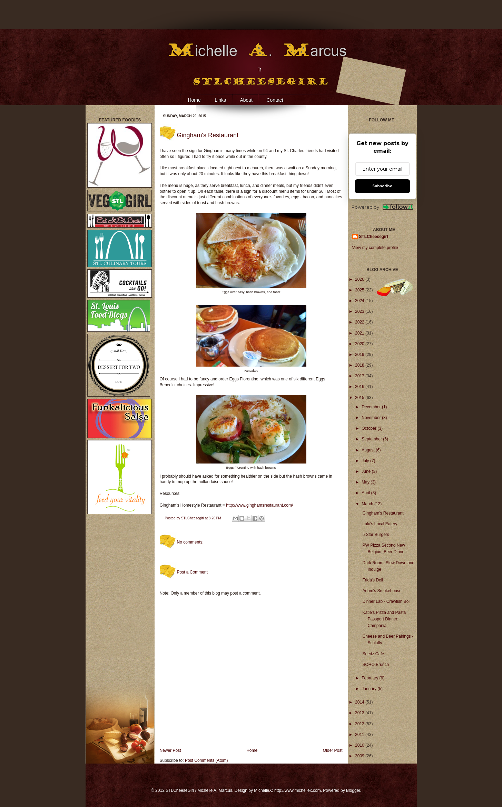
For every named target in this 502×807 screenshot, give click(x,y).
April (366, 492)
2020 (360, 343)
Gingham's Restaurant (382, 513)
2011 (360, 734)
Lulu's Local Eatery (379, 523)
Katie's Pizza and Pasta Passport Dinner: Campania (384, 619)
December (372, 407)
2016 (360, 386)
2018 (360, 365)
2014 (360, 702)
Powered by (382, 207)
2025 (360, 290)
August (369, 450)
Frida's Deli (372, 580)
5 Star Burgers (375, 534)
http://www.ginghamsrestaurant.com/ (259, 505)
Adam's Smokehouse (381, 590)
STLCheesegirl (193, 518)
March (368, 503)
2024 (360, 300)
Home (194, 100)
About (246, 100)
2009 (360, 756)
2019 (360, 354)
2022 (360, 322)
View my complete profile (375, 247)
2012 (360, 723)
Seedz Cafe (373, 653)
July (366, 460)
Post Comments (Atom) (206, 760)
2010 (360, 745)
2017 (360, 375)
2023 (360, 311)
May (366, 482)
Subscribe (382, 186)
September (372, 439)
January (369, 688)
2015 (360, 397)
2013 (360, 712)
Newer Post (170, 750)
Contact (274, 100)
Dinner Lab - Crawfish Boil (386, 601)
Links (220, 100)
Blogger (353, 790)
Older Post (333, 750)
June (367, 471)
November (372, 417)
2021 (360, 333)
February (370, 678)
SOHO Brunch (375, 664)
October (369, 428)
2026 (360, 279)
